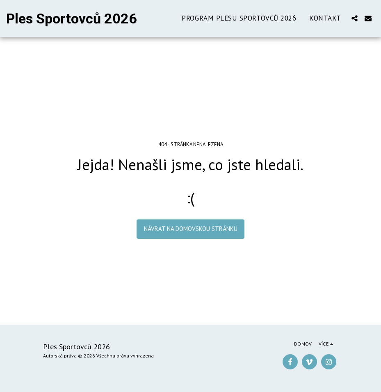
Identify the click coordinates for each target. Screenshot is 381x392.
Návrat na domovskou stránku (190, 229)
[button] (354, 18)
